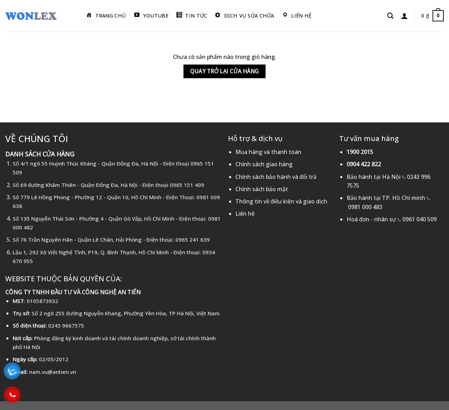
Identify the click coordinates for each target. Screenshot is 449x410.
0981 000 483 (365, 207)
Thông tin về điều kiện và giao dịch (281, 201)
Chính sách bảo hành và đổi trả (276, 177)
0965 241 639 (192, 239)
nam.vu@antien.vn (52, 371)
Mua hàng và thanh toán (268, 152)
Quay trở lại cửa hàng (224, 71)
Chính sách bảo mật (261, 189)
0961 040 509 (419, 219)
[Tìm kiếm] (390, 16)
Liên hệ (245, 213)
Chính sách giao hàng (264, 164)
